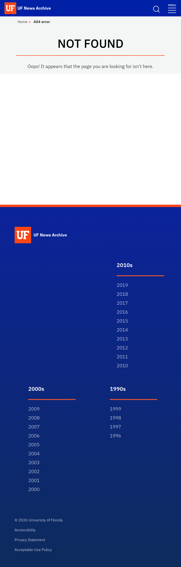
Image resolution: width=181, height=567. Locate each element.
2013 (122, 338)
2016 (122, 312)
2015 (122, 321)
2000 (34, 489)
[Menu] (172, 8)
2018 (122, 294)
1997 (115, 426)
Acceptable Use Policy (33, 549)
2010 (122, 365)
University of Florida (45, 520)
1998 (115, 418)
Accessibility (25, 529)
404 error (41, 21)
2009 (34, 409)
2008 (34, 418)
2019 (122, 285)
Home (22, 21)
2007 (34, 426)
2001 (34, 480)
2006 (34, 435)
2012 (122, 347)
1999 (115, 409)
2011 (122, 356)
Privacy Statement (30, 539)
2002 (34, 471)
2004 (34, 453)
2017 (122, 303)
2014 (122, 330)
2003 (34, 462)
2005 (34, 444)
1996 (115, 435)
